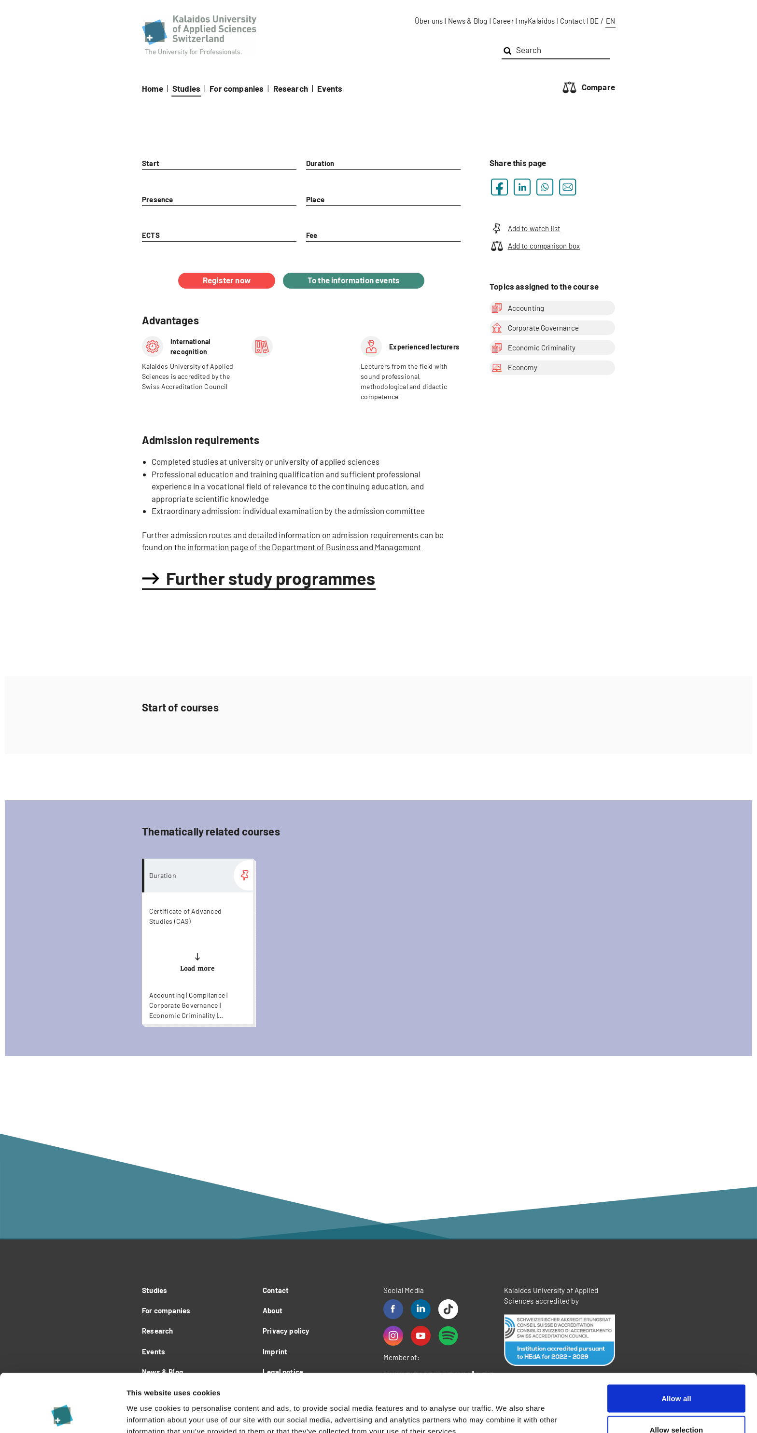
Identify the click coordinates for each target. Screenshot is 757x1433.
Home (152, 88)
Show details (506, 1408)
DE (594, 20)
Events (329, 88)
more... (197, 941)
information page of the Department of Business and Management (304, 547)
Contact (572, 20)
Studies (186, 88)
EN (610, 20)
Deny (676, 1407)
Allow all (676, 1344)
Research (290, 88)
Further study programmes (271, 578)
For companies (237, 88)
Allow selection (676, 1376)
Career (503, 20)
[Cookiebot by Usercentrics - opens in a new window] (62, 1414)
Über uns (429, 20)
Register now (227, 280)
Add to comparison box (535, 245)
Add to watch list (525, 228)
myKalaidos (537, 20)
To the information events (354, 280)
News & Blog (468, 20)
